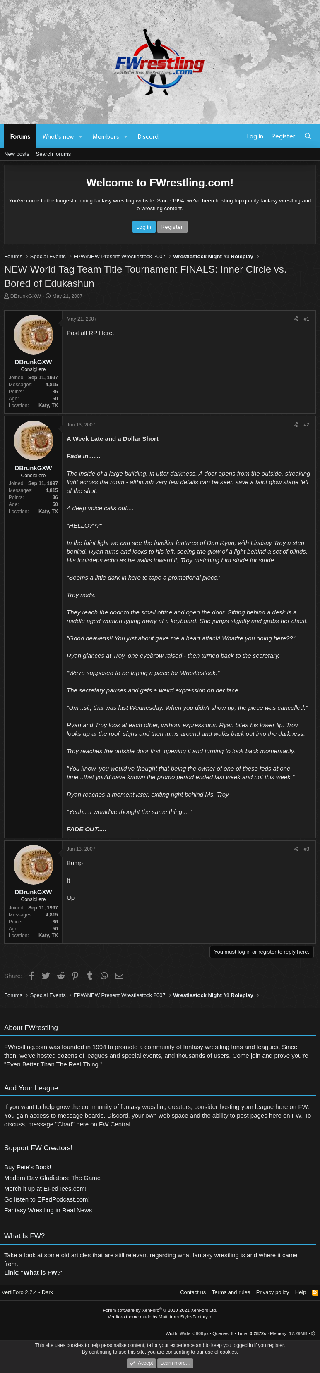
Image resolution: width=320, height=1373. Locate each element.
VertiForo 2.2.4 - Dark (27, 1292)
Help (300, 1292)
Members (106, 136)
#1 (306, 319)
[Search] (308, 136)
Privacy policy (272, 1292)
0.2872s (258, 1333)
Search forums (53, 154)
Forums (20, 136)
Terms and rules (231, 1292)
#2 (306, 425)
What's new (58, 136)
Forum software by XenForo (160, 1310)
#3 (306, 849)
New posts (16, 154)
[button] (81, 136)
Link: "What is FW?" (34, 1275)
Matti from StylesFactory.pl (185, 1316)
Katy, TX (48, 405)
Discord (148, 136)
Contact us (193, 1292)
